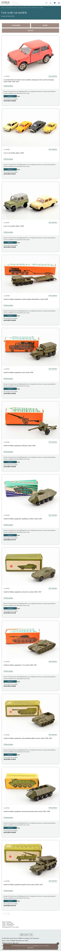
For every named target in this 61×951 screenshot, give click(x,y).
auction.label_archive (11, 7)
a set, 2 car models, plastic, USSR (14, 226)
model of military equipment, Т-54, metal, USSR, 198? (20, 665)
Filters (45, 25)
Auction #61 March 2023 (23, 7)
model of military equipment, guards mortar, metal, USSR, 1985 (23, 884)
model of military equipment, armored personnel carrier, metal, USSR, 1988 (27, 811)
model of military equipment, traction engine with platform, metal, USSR (26, 299)
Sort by (30, 30)
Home (3, 7)
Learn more (30, 947)
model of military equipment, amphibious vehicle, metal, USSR (23, 519)
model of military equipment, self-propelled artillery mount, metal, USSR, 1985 (28, 738)
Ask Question (53, 76)
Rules (18, 96)
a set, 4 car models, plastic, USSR (14, 153)
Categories (16, 25)
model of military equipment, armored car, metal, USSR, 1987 (22, 592)
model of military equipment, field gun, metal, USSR (19, 446)
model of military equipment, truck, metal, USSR (18, 372)
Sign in (10, 96)
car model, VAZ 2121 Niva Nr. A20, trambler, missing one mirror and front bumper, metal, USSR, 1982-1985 (29, 81)
